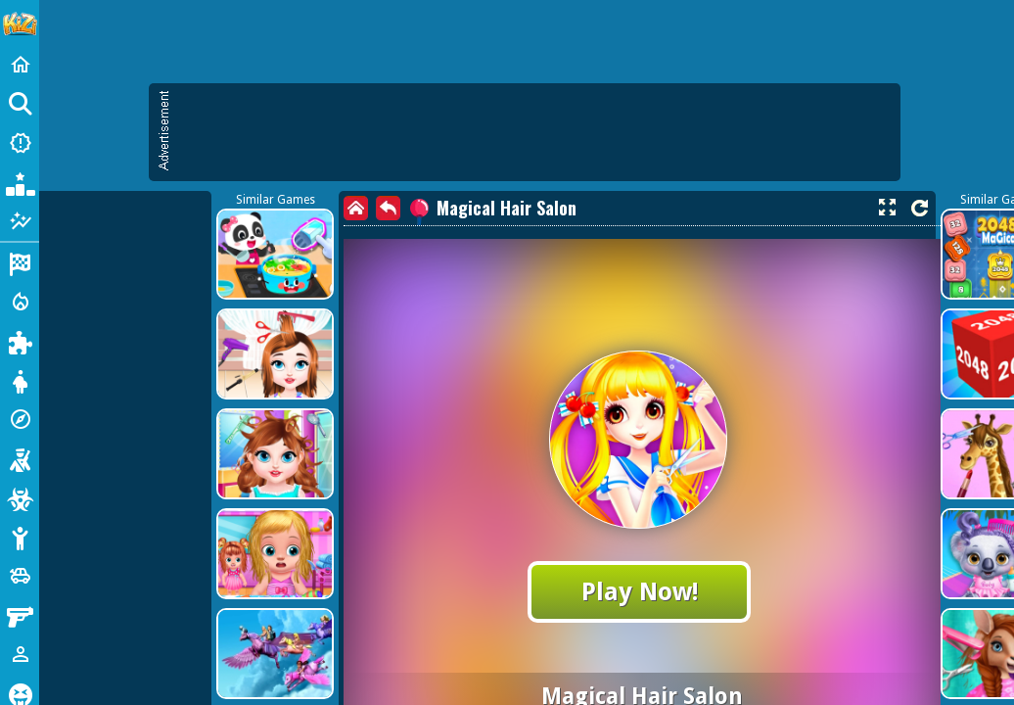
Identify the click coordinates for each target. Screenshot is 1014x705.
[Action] (19, 301)
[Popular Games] (19, 182)
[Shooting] (19, 458)
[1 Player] (19, 654)
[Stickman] (19, 536)
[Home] (19, 64)
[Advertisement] (534, 132)
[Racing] (19, 262)
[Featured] (19, 221)
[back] (388, 208)
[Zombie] (19, 497)
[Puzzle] (19, 340)
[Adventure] (19, 419)
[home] (356, 208)
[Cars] (19, 575)
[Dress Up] (19, 380)
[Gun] (19, 614)
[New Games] (19, 143)
